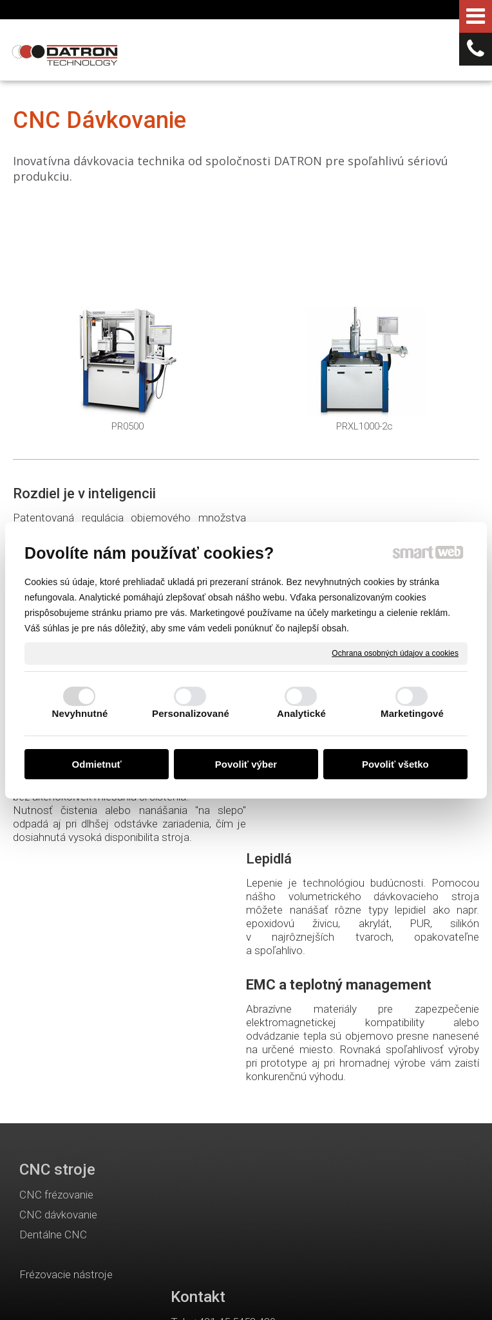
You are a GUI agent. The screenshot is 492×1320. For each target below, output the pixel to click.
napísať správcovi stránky (273, 1283)
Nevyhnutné (80, 713)
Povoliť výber (246, 764)
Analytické (301, 713)
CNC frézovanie (56, 955)
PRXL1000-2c (364, 426)
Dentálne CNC (53, 995)
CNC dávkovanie (58, 975)
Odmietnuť (97, 764)
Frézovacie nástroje (66, 1035)
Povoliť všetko (395, 764)
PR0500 (127, 426)
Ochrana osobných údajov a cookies (395, 652)
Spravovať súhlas (240, 1295)
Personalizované (190, 713)
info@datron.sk (245, 1009)
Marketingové (412, 713)
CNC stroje (57, 930)
